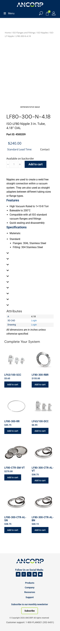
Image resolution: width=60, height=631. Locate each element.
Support (30, 597)
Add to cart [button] (12, 384)
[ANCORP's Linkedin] (18, 574)
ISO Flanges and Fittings (23, 32)
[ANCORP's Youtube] (40, 574)
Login (34, 320)
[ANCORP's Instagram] (23, 574)
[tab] (30, 253)
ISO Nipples (42, 32)
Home (8, 32)
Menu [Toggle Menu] (8, 13)
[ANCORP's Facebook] (34, 574)
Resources (29, 592)
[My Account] (54, 13)
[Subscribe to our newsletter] (29, 610)
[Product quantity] (14, 164)
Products (29, 583)
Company (29, 587)
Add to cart (35, 164)
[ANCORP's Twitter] (29, 574)
